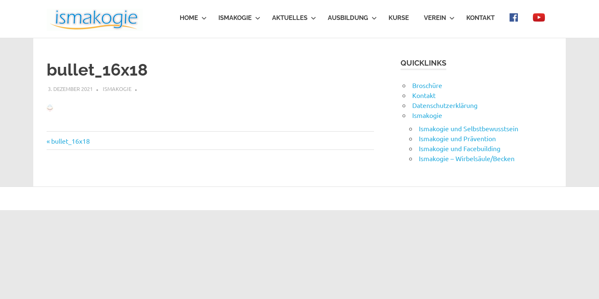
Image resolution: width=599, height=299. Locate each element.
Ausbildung (352, 18)
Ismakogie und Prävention (457, 138)
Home (193, 18)
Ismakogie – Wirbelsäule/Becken (467, 158)
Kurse (399, 18)
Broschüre (427, 85)
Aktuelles (294, 18)
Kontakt (480, 18)
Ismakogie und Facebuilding (459, 148)
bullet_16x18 (70, 141)
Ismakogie (239, 18)
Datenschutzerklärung (445, 105)
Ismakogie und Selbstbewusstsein (468, 128)
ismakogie (117, 88)
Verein (439, 18)
